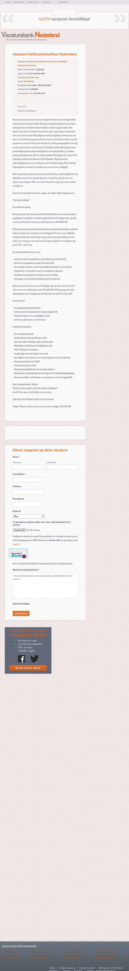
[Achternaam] (62, 467)
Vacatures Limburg (41, 955)
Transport (62, 62)
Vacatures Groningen (10, 955)
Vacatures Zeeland (71, 958)
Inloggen (63, 2)
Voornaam (17, 462)
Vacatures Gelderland (104, 951)
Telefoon (17, 486)
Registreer (19, 2)
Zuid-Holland (33, 78)
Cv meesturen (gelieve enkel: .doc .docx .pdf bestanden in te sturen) (42, 523)
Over (7, 2)
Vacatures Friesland (72, 951)
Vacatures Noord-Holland (106, 955)
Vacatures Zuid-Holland (105, 958)
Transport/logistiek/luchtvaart (42, 62)
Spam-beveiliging (21, 603)
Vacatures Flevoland (41, 951)
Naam (16, 457)
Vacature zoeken (87, 968)
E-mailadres (19, 474)
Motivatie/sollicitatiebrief (26, 570)
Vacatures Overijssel (10, 958)
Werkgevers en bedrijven (111, 968)
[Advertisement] (28, 699)
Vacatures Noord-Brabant (74, 955)
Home (52, 968)
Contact (46, 2)
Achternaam (52, 462)
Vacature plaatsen (67, 968)
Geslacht (17, 511)
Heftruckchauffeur (26, 66)
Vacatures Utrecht (40, 958)
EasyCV (16, 544)
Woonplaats (18, 498)
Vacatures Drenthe (9, 951)
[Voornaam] (28, 467)
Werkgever (33, 2)
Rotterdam (29, 81)
